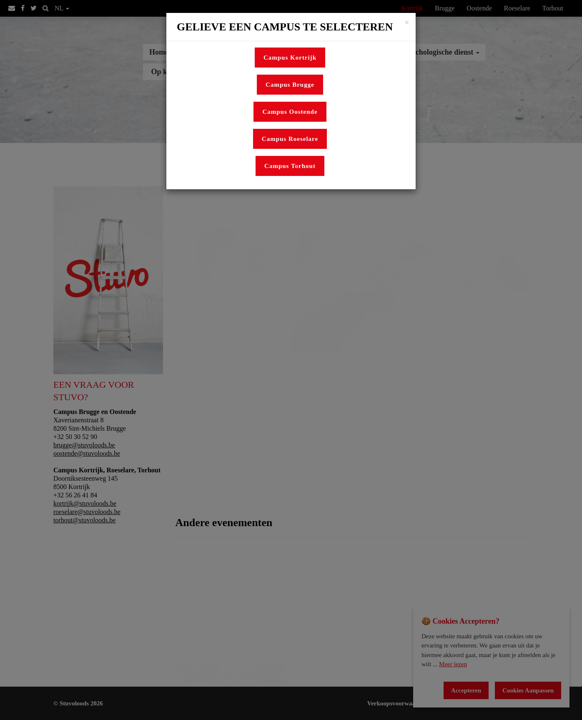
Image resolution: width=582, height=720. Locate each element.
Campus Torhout (290, 166)
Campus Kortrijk (289, 57)
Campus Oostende (289, 111)
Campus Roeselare (290, 138)
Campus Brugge (290, 84)
